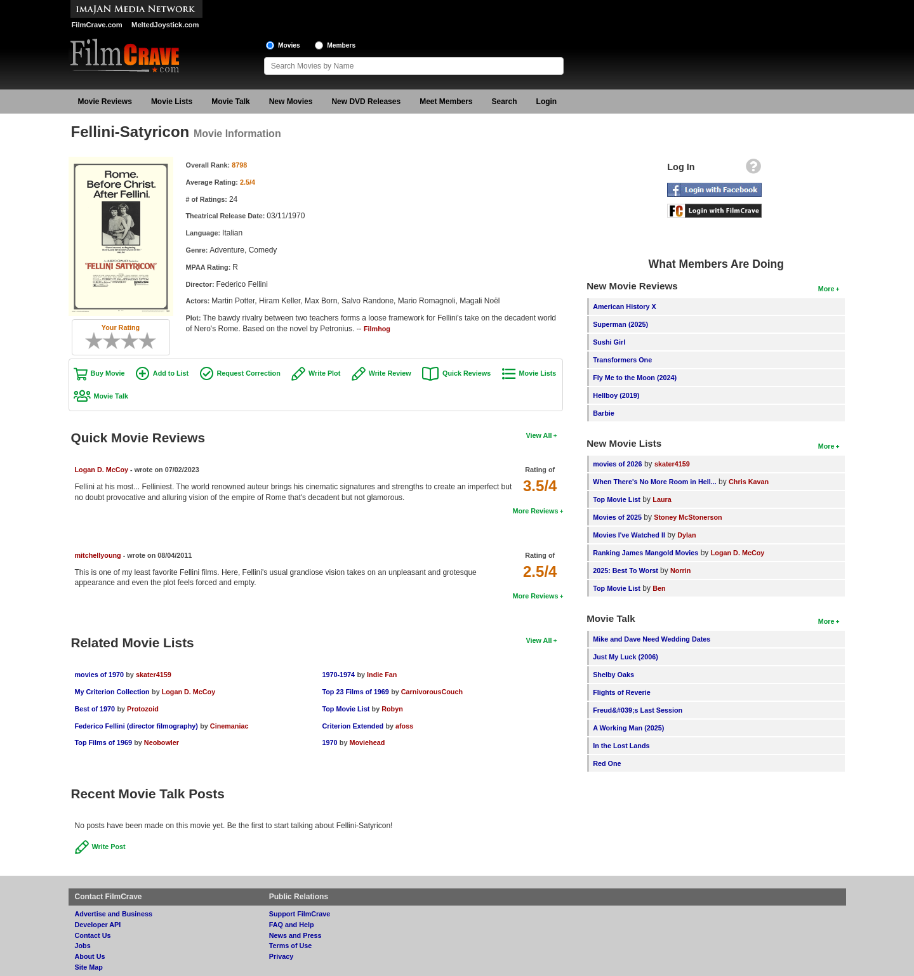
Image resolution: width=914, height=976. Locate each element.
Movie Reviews (105, 101)
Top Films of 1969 (103, 742)
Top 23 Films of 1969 (355, 692)
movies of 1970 (99, 674)
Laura (661, 499)
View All (539, 435)
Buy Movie (108, 373)
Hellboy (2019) (616, 395)
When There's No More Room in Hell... (655, 481)
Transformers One (622, 360)
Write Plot (324, 373)
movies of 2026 (617, 464)
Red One (607, 763)
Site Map (89, 967)
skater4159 (153, 674)
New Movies (291, 101)
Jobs (83, 945)
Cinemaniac (229, 726)
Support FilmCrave (300, 914)
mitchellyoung (98, 555)
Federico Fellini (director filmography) (136, 726)
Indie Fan (382, 674)
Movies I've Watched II (629, 535)
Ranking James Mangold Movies (645, 553)
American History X (624, 306)
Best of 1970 (95, 709)
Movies (289, 45)
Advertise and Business (113, 914)
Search (504, 101)
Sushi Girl (609, 342)
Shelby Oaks (613, 674)
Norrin (680, 570)
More (826, 289)
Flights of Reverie (622, 692)
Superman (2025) (620, 324)
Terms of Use (290, 945)
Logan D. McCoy (102, 469)
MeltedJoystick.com (165, 25)
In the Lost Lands (621, 745)
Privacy (281, 956)
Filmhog (377, 329)
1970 (329, 742)
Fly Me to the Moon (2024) (635, 377)
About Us (90, 956)
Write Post (109, 846)
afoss (404, 726)
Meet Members (446, 101)
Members (341, 45)
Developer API (98, 924)
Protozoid (143, 709)
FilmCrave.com (97, 25)
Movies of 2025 (617, 517)
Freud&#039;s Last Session (637, 710)
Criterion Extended (352, 726)
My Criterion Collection (112, 692)
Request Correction (249, 373)
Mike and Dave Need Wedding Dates (651, 639)
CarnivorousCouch (432, 692)
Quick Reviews (466, 373)
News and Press (295, 935)
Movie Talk (230, 101)
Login (546, 101)
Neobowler (161, 742)
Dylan (686, 535)
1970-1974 (338, 674)
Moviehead (367, 742)
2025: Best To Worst (626, 570)
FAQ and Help (291, 924)
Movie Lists (171, 101)
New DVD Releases (366, 101)
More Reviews (535, 511)
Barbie (603, 413)
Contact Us (93, 935)
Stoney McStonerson (688, 517)
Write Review (390, 373)
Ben (658, 588)
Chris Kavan (749, 481)
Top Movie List (345, 709)
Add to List (171, 373)
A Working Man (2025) (628, 728)
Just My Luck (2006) (625, 657)
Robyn (392, 709)
